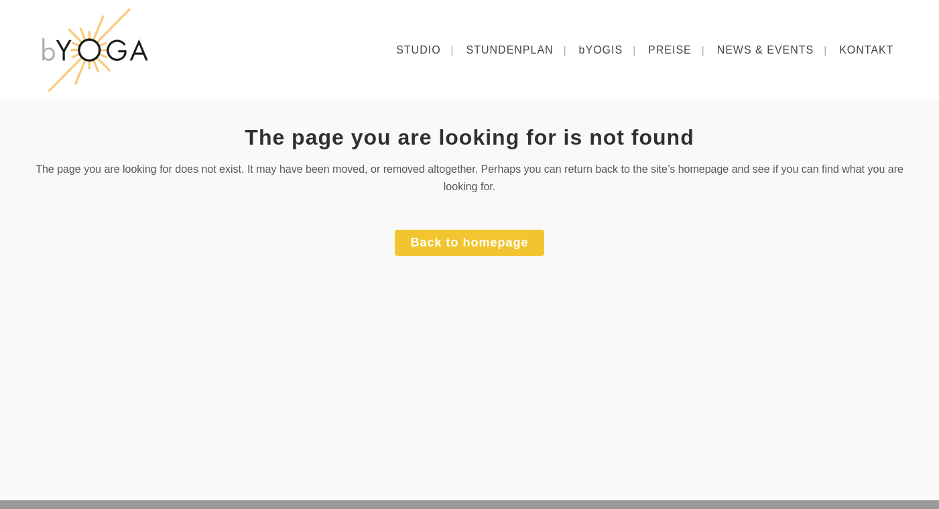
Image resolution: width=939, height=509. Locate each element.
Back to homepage (469, 242)
